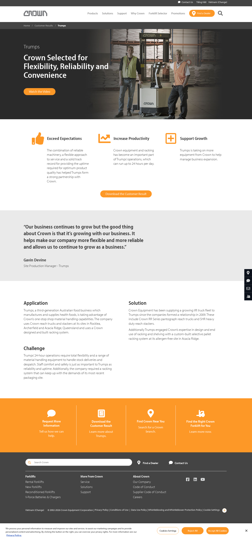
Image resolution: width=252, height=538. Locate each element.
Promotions (178, 13)
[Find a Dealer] (202, 13)
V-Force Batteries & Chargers (43, 497)
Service (85, 482)
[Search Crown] (78, 462)
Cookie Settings (212, 509)
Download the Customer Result (126, 194)
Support (122, 13)
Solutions (107, 13)
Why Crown (138, 13)
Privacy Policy (101, 509)
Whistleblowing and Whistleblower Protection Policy (175, 509)
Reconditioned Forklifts (40, 492)
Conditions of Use (119, 509)
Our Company (142, 482)
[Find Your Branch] (248, 273)
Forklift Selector (158, 13)
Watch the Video (39, 92)
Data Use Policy (139, 509)
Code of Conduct (144, 487)
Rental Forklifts (34, 482)
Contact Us (185, 2)
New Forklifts (33, 487)
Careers (137, 497)
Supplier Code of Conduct (149, 492)
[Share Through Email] (248, 289)
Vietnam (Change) (217, 2)
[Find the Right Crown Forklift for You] (248, 296)
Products (93, 13)
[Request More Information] (248, 281)
